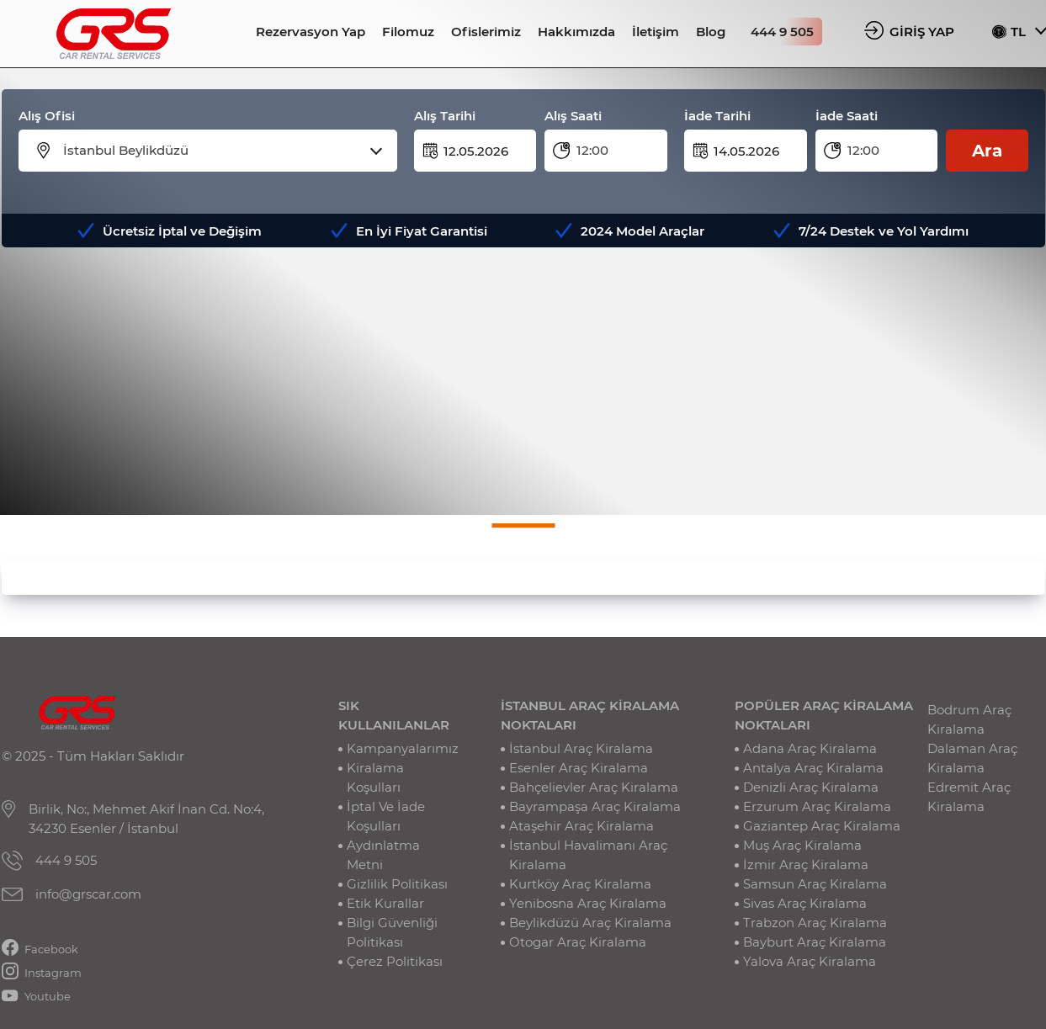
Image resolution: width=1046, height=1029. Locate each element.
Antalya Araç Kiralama (813, 768)
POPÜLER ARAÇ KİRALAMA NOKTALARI (824, 715)
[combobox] (218, 151)
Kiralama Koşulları (375, 777)
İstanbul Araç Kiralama (581, 748)
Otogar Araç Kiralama (577, 942)
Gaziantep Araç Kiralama (821, 826)
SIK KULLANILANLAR (393, 715)
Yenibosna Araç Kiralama (587, 903)
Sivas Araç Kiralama (805, 903)
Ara (987, 151)
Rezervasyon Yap (310, 32)
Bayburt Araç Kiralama (814, 942)
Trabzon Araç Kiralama (815, 923)
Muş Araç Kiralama (802, 845)
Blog (710, 32)
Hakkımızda (576, 32)
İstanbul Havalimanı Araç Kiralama (588, 855)
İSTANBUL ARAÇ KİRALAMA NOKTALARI (590, 715)
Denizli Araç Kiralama (811, 787)
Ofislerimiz (486, 32)
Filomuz (408, 32)
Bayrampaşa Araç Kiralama (595, 806)
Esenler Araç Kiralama (578, 768)
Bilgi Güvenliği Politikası (392, 932)
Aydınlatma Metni (383, 855)
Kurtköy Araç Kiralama (580, 884)
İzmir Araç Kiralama (805, 865)
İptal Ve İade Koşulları (386, 816)
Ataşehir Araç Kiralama (581, 826)
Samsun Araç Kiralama (815, 884)
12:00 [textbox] (592, 150)
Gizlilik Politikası (397, 884)
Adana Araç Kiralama (810, 748)
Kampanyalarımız (403, 748)
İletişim (655, 32)
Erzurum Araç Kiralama (817, 806)
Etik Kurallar (385, 903)
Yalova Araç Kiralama (809, 961)
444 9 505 (782, 32)
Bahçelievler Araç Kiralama (593, 787)
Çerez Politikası (395, 961)
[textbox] (218, 151)
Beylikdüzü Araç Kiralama (590, 923)
